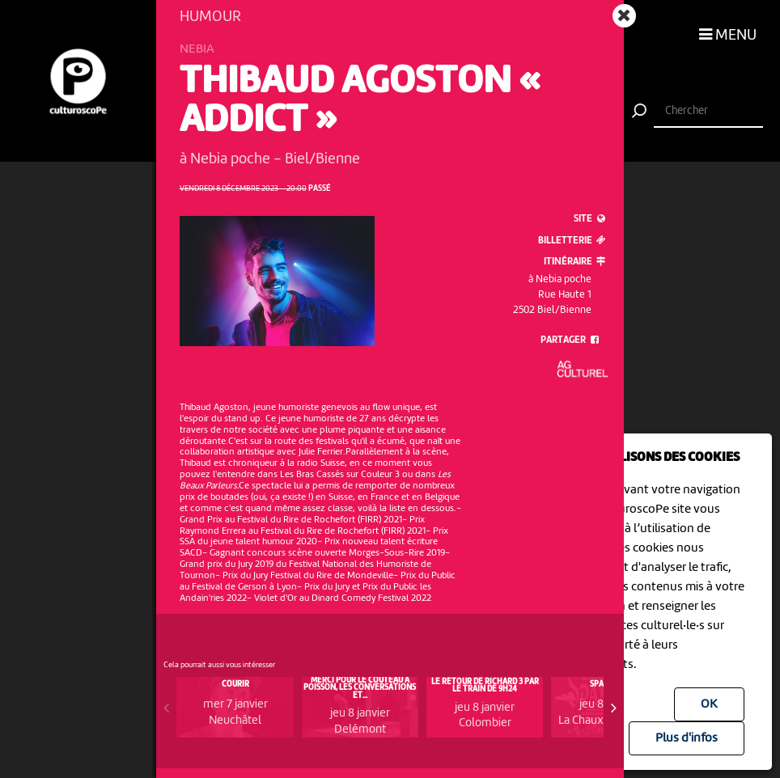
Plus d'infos (686, 738)
